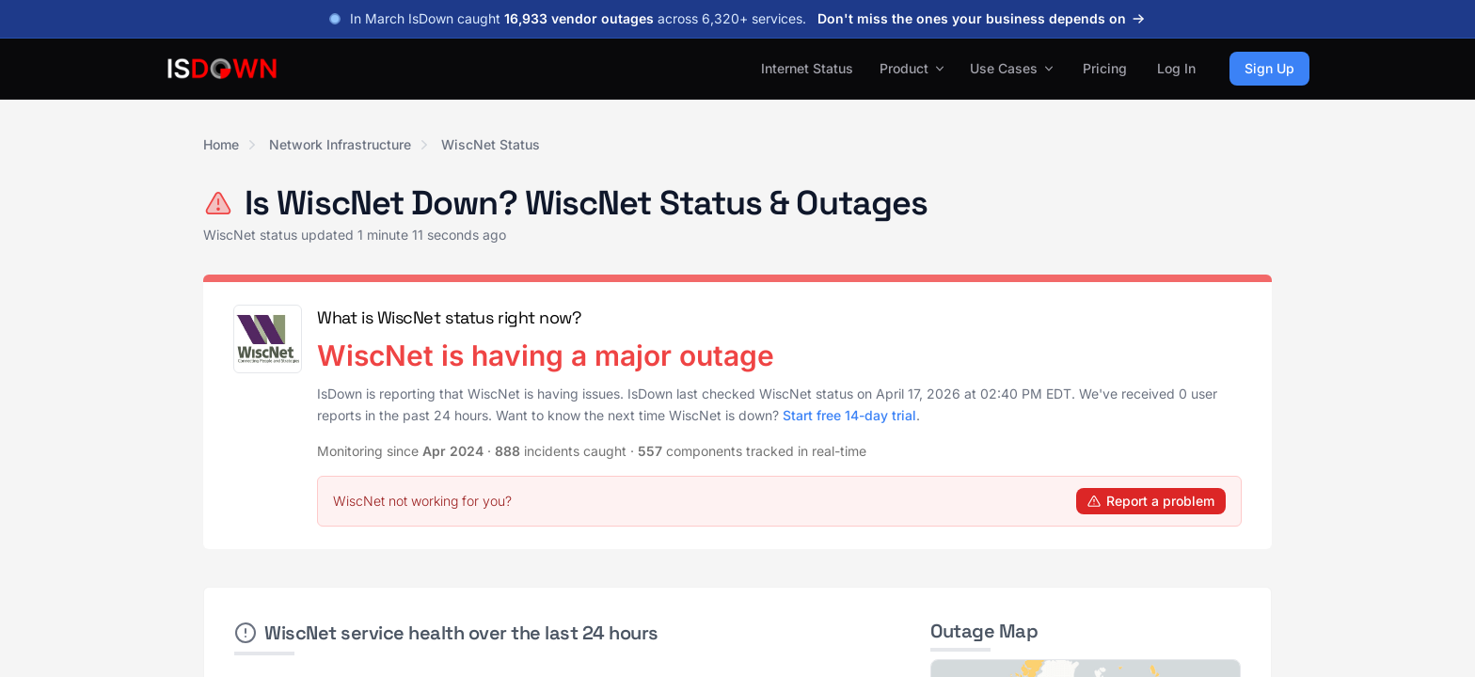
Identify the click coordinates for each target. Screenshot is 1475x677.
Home (221, 144)
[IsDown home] (222, 68)
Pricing (1105, 68)
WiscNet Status (490, 144)
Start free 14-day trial (849, 415)
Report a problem (1150, 501)
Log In (1176, 68)
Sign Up (1269, 68)
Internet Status (807, 68)
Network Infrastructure (340, 144)
